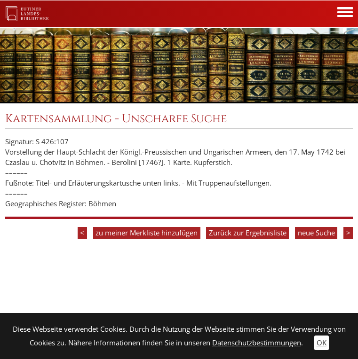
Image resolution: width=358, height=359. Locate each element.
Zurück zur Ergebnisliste (247, 233)
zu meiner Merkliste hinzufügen (146, 233)
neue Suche (316, 233)
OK (321, 343)
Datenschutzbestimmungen (256, 343)
